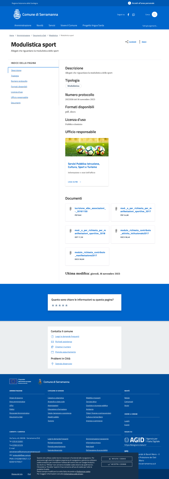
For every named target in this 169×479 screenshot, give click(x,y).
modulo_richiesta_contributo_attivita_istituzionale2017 (135, 231)
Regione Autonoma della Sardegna (25, 3)
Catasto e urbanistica (56, 397)
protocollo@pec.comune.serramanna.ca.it (29, 455)
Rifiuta (117, 459)
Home (11, 35)
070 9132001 (17, 441)
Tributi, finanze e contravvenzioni (98, 413)
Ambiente (90, 409)
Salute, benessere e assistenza (59, 413)
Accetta (116, 464)
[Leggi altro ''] (74, 182)
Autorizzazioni (53, 405)
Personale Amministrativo (19, 413)
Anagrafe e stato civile (56, 401)
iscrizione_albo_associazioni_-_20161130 (90, 209)
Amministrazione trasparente (97, 438)
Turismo (51, 420)
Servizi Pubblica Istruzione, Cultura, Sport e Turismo (84, 165)
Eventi (126, 424)
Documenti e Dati (39, 35)
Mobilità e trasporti (93, 397)
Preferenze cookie (83, 471)
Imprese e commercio (94, 420)
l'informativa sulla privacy (73, 473)
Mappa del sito (17, 474)
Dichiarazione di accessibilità (96, 450)
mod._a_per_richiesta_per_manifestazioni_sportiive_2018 (90, 231)
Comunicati (128, 401)
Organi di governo (16, 397)
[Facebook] (127, 14)
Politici (11, 409)
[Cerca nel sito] (154, 14)
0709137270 (17, 445)
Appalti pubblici (53, 416)
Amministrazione (23, 35)
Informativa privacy (93, 442)
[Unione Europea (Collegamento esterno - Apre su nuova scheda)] (21, 382)
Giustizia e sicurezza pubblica (97, 405)
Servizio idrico (91, 401)
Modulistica (53, 35)
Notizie (127, 397)
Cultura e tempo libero (94, 416)
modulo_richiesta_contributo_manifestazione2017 (90, 254)
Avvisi (126, 405)
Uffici (11, 405)
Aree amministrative (17, 401)
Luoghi (127, 421)
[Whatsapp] (132, 14)
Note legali (90, 446)
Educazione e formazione (57, 409)
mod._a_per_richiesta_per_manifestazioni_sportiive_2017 (136, 209)
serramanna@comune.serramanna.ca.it (24, 451)
